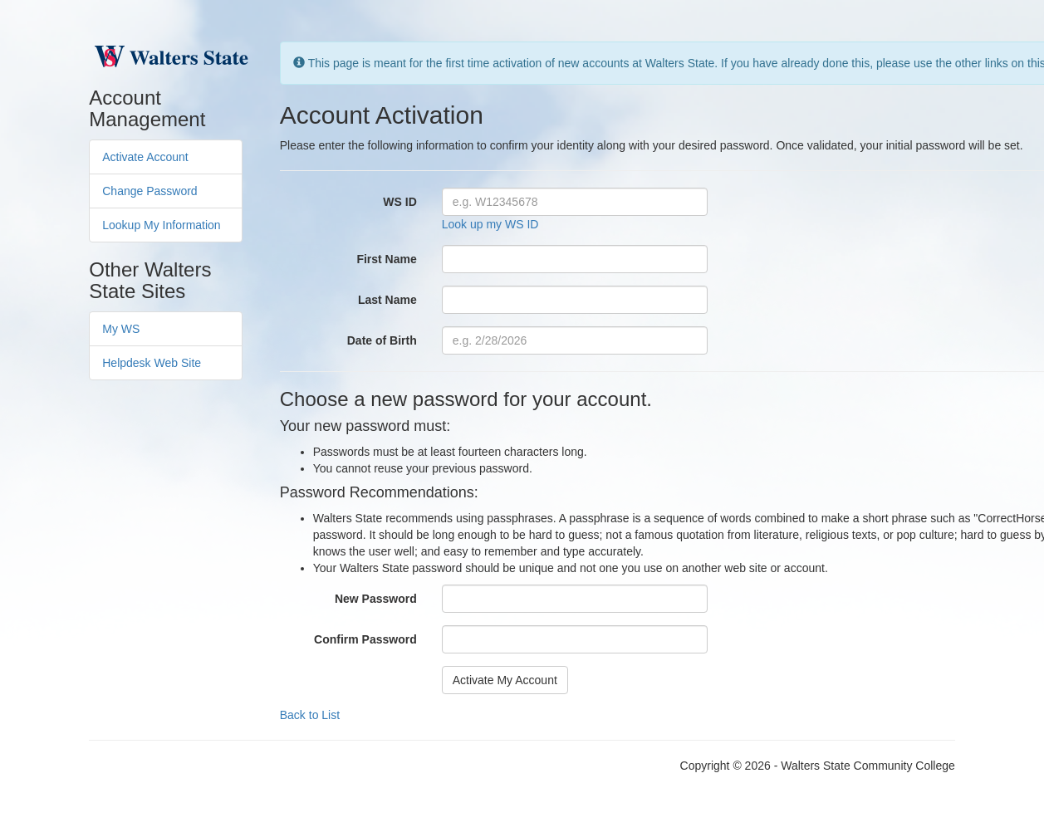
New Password (376, 598)
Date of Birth (382, 340)
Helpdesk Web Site (151, 363)
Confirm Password (365, 639)
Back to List (310, 715)
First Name (386, 259)
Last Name (387, 299)
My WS (121, 328)
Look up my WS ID (490, 224)
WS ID (399, 201)
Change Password (149, 191)
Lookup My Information (161, 225)
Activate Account (145, 157)
